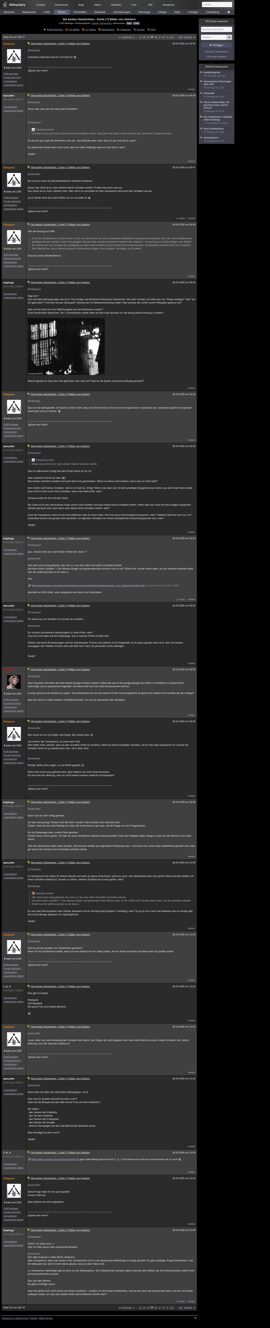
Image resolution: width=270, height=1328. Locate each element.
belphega (8, 282)
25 (152, 37)
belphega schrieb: (43, 893)
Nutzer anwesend (217, 21)
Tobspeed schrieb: (43, 129)
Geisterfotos (106, 23)
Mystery (62, 12)
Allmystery (17, 5)
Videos (97, 5)
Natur (177, 12)
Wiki (150, 5)
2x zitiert (180, 1301)
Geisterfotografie (216, 74)
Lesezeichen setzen (13, 85)
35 (163, 37)
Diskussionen (61, 5)
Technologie (144, 12)
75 (167, 37)
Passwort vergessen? (216, 51)
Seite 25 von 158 (14, 37)
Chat (134, 5)
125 (172, 37)
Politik (47, 12)
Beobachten (107, 29)
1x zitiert (180, 218)
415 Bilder (74, 29)
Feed (129, 23)
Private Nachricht (12, 77)
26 (155, 37)
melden (191, 89)
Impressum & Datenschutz (15, 1318)
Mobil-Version (46, 1318)
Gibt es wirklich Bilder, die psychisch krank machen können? (216, 107)
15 (140, 37)
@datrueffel (34, 174)
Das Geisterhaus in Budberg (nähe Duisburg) (216, 120)
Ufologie (162, 12)
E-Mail (136, 23)
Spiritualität (99, 12)
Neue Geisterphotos (216, 130)
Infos (153, 29)
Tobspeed (8, 43)
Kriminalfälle (80, 12)
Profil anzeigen (11, 73)
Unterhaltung (212, 12)
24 (148, 37)
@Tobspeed (34, 122)
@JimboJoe (34, 1253)
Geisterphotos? (216, 139)
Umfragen (193, 12)
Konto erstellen (218, 56)
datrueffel (8, 95)
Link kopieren (10, 81)
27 (159, 37)
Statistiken (116, 5)
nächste (188, 37)
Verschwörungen (121, 12)
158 (180, 37)
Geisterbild (216, 95)
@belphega (34, 50)
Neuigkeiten (169, 5)
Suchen (140, 29)
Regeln (33, 1318)
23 (144, 37)
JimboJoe (9, 669)
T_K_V (7, 986)
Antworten (125, 29)
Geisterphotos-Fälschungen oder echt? (216, 84)
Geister (95, 23)
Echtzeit (41, 5)
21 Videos (90, 29)
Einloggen (218, 45)
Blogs (81, 5)
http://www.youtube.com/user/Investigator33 (55, 1159)
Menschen (9, 12)
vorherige (127, 37)
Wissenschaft (29, 12)
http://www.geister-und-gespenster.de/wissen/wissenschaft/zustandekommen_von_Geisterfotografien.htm (88, 585)
